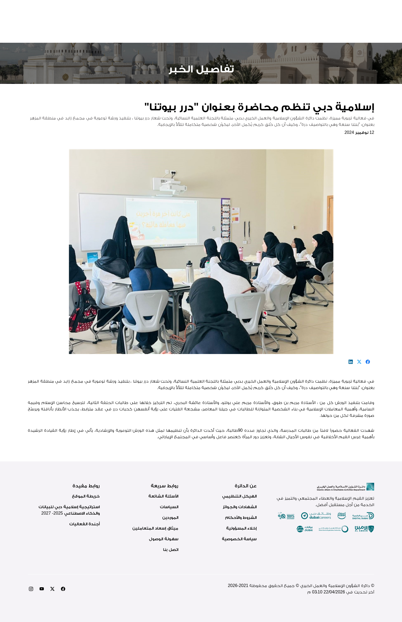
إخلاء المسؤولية (241, 528)
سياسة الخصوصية (239, 539)
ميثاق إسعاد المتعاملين (155, 528)
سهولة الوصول (163, 539)
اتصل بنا (170, 549)
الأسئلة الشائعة (163, 496)
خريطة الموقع (86, 496)
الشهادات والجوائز (240, 506)
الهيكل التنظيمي (239, 496)
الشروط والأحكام (241, 517)
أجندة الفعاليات (84, 524)
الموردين (170, 517)
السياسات (169, 506)
